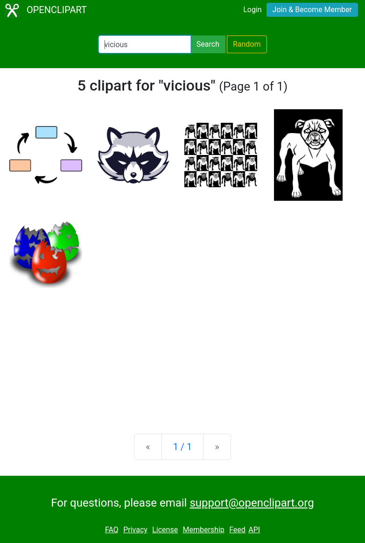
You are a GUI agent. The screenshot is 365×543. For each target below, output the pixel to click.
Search (208, 44)
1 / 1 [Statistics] (182, 446)
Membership (203, 529)
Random (247, 44)
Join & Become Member (312, 9)
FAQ (112, 529)
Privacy (135, 529)
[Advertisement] (182, 353)
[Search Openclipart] (144, 44)
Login (252, 9)
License (165, 529)
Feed (237, 529)
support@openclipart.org (252, 502)
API (254, 529)
